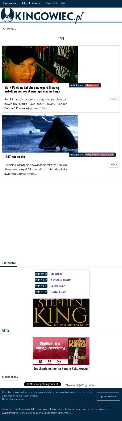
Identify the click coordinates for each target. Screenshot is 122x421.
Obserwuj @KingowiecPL (81, 385)
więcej (114, 98)
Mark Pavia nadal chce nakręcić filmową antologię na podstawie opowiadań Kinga (32, 89)
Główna (8, 28)
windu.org (19, 399)
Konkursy (9, 3)
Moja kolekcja (31, 3)
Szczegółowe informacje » (58, 412)
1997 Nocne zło (14, 156)
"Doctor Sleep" (58, 292)
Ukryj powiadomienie (31, 412)
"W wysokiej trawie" (60, 279)
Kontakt (51, 3)
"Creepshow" (56, 273)
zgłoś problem (108, 396)
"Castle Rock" (57, 286)
